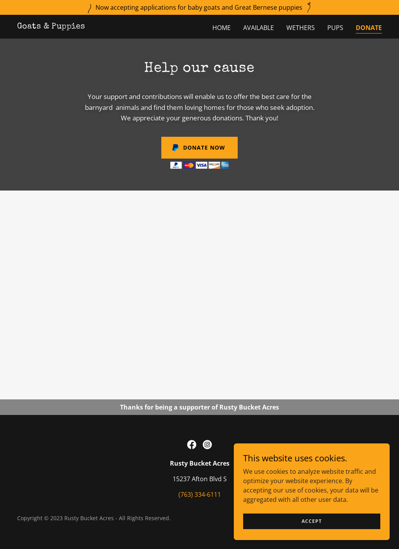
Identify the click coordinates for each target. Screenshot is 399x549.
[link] (51, 26)
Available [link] (258, 27)
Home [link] (221, 27)
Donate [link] (369, 27)
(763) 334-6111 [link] (199, 494)
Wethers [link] (300, 27)
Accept (312, 526)
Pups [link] (335, 27)
